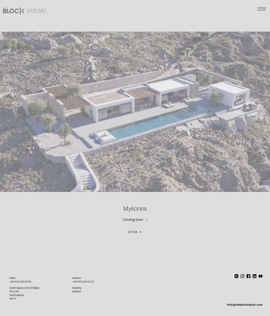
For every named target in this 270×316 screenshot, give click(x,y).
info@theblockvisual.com (244, 304)
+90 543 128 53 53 (20, 281)
